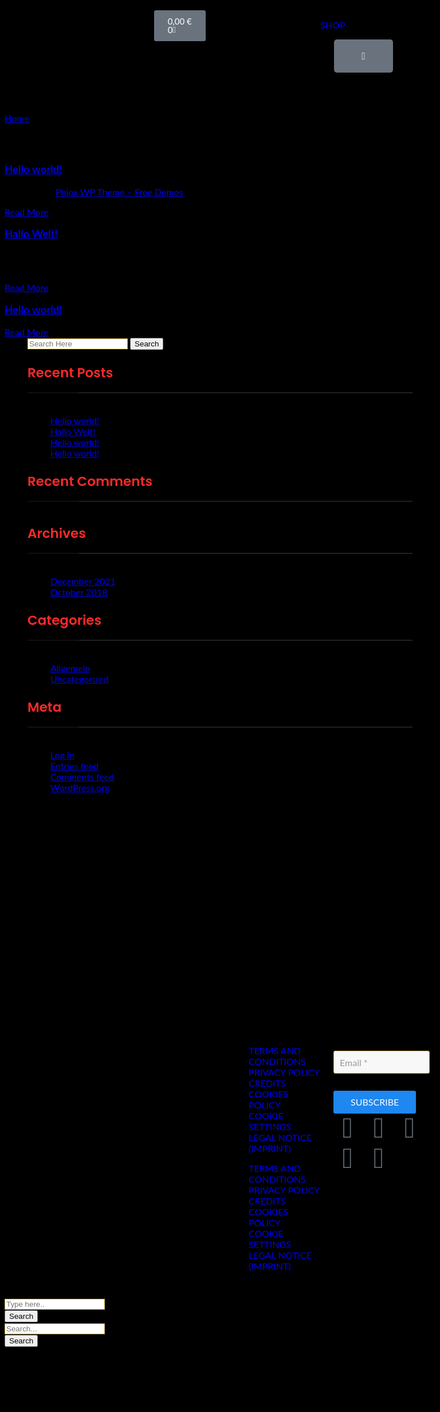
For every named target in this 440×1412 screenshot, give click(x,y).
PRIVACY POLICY (284, 1072)
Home (17, 118)
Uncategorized (79, 678)
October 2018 (78, 592)
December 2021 (83, 581)
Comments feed (82, 776)
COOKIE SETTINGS (270, 1121)
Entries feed (74, 765)
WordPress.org (79, 787)
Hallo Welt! (31, 234)
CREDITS (267, 1083)
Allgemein (70, 668)
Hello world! (33, 169)
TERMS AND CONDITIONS (277, 1056)
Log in (62, 754)
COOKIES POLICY (268, 1099)
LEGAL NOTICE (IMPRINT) (280, 1143)
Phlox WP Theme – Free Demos (119, 191)
